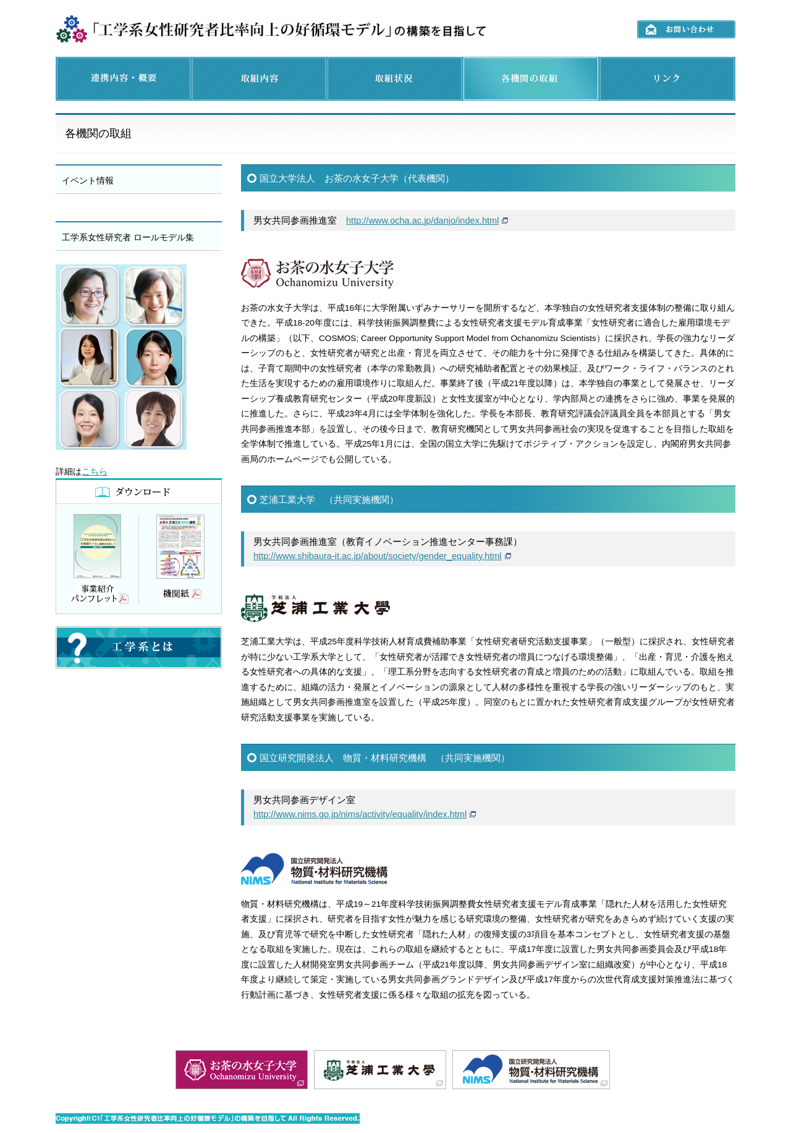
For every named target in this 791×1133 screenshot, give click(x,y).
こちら (95, 471)
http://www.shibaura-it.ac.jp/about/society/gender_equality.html (377, 556)
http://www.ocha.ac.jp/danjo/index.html (422, 220)
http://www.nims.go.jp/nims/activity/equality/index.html (360, 814)
